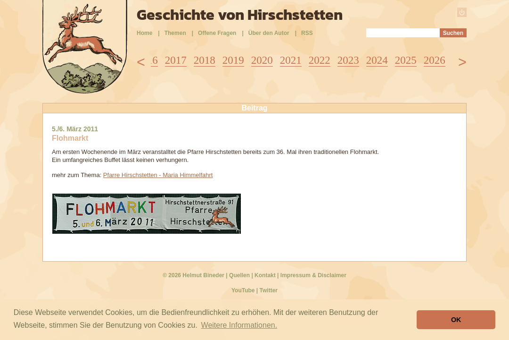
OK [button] (456, 319)
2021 (291, 60)
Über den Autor (268, 33)
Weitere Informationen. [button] (239, 325)
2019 (233, 60)
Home (144, 33)
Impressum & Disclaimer (313, 275)
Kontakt (265, 275)
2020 (262, 60)
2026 (434, 60)
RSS (307, 33)
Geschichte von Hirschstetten (240, 14)
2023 (348, 60)
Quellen (239, 275)
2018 (204, 60)
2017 (176, 60)
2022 (319, 60)
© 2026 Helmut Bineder (193, 275)
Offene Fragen (217, 33)
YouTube (243, 290)
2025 (406, 60)
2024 (377, 60)
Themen (175, 33)
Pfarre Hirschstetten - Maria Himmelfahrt (158, 174)
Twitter (269, 290)
